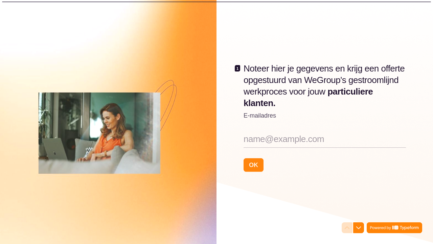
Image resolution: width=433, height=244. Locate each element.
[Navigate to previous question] (347, 227)
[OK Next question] (254, 164)
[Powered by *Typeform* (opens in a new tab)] (394, 227)
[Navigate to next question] (358, 227)
